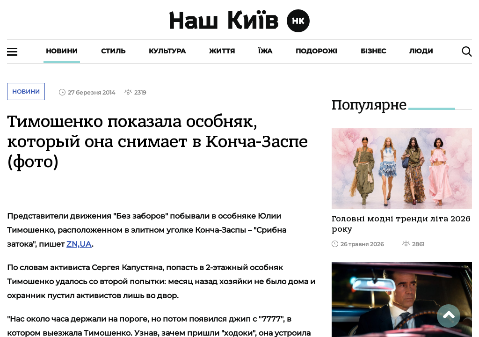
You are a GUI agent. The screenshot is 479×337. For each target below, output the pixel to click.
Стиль (113, 51)
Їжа (265, 51)
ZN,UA (79, 244)
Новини (62, 51)
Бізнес (373, 51)
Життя (222, 51)
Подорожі (316, 51)
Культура (167, 51)
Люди (421, 51)
